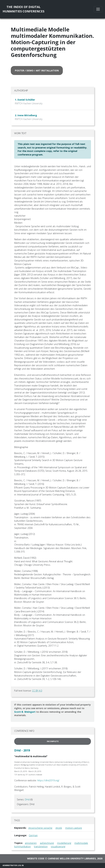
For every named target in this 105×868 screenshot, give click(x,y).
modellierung (64, 843)
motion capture (73, 827)
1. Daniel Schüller (25, 99)
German (33, 835)
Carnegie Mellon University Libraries (72, 858)
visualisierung (58, 846)
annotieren (31, 843)
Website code (35, 858)
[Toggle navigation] (98, 9)
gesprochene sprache (40, 827)
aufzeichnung (47, 843)
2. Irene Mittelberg (26, 115)
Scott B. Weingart (24, 711)
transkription (41, 846)
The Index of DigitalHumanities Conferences (23, 9)
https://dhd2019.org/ (48, 780)
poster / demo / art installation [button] (37, 70)
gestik (59, 827)
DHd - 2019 (22, 750)
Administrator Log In (13, 865)
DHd (27, 799)
